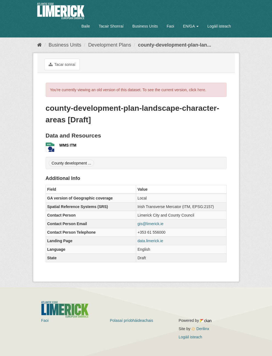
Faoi (170, 26)
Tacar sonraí (62, 64)
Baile (85, 26)
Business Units (145, 26)
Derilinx (200, 329)
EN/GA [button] (191, 26)
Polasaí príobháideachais (131, 320)
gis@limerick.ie (150, 224)
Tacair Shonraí (111, 26)
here (201, 90)
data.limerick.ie (150, 241)
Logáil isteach (219, 26)
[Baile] (39, 45)
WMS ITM (67, 145)
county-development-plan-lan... (174, 45)
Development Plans (109, 45)
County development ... (71, 163)
